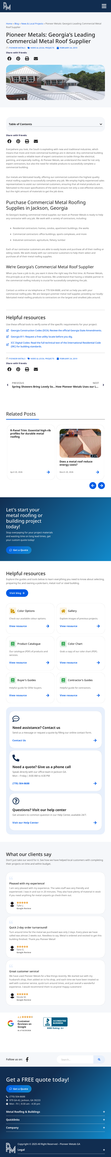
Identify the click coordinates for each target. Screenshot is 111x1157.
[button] (9, 58)
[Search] (99, 1059)
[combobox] (75, 1059)
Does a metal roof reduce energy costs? (76, 463)
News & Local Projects (32, 23)
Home (9, 23)
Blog (16, 23)
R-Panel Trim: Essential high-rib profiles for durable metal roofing (30, 433)
